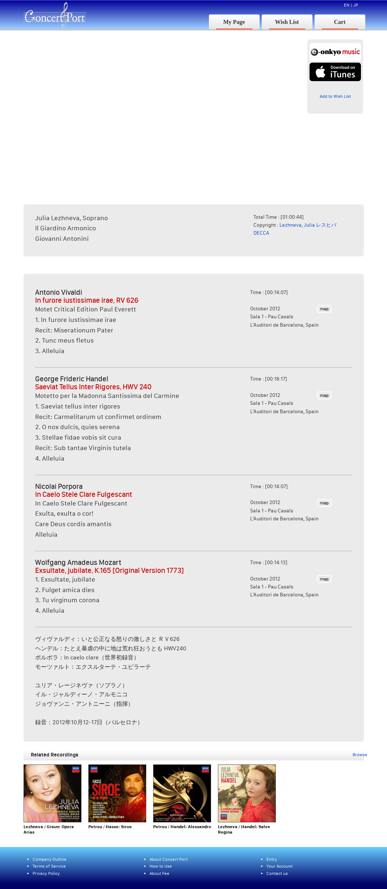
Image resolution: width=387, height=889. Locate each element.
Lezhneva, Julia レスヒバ (307, 225)
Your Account (279, 866)
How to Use (161, 866)
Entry (271, 859)
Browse (360, 754)
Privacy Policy (46, 873)
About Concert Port (169, 859)
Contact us (277, 873)
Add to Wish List (335, 96)
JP (355, 5)
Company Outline (50, 859)
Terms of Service (49, 866)
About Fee (159, 873)
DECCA (261, 233)
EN (346, 5)
